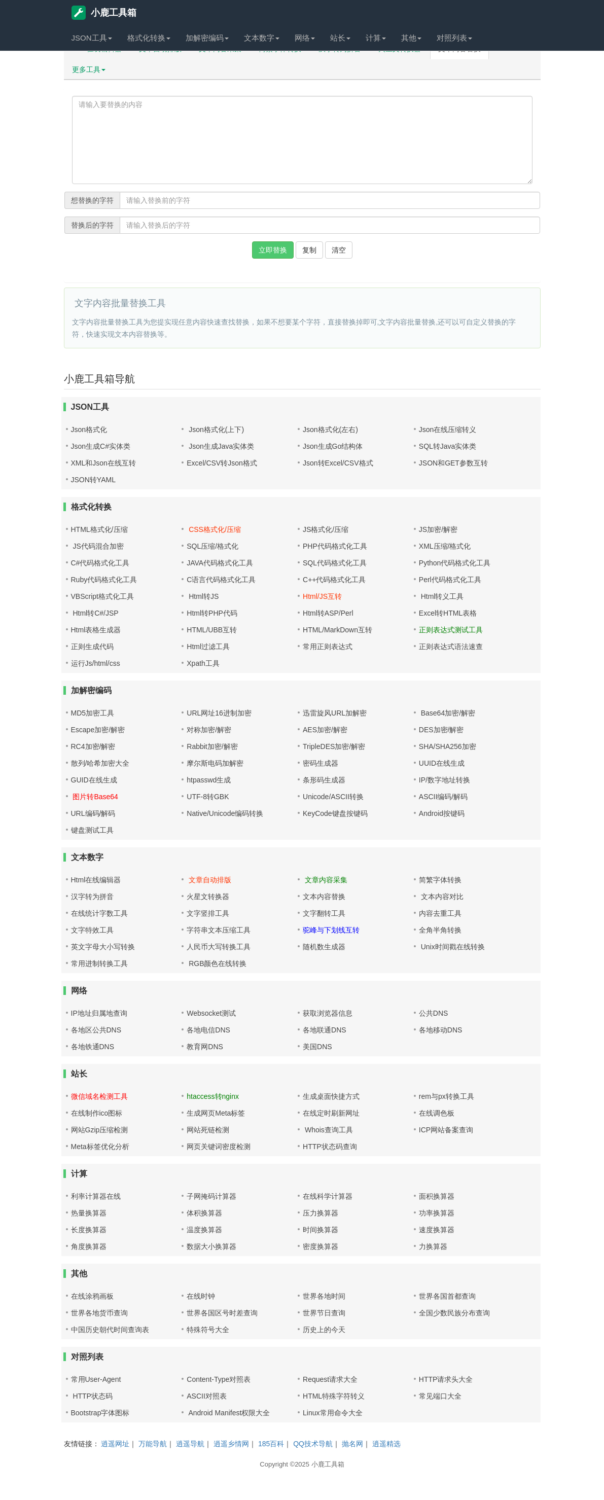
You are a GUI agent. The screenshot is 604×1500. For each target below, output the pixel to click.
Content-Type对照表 (219, 1379)
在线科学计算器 (327, 1196)
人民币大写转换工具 (219, 947)
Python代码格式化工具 (455, 563)
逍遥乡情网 (231, 1444)
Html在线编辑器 (96, 880)
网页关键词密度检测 (219, 1146)
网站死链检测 (208, 1130)
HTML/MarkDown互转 (337, 630)
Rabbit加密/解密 (212, 746)
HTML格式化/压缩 (99, 529)
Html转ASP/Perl (328, 613)
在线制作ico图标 (97, 1113)
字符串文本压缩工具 (219, 930)
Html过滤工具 (208, 646)
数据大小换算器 (211, 1246)
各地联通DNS (324, 1030)
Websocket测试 (211, 1013)
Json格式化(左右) (330, 429)
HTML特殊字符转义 (334, 1396)
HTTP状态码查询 (330, 1146)
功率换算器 (436, 1213)
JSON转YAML (93, 480)
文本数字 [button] (261, 37)
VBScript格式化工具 (102, 596)
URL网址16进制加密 (219, 713)
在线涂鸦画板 (92, 1296)
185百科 (271, 1444)
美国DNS (317, 1047)
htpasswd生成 (209, 780)
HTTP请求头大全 (446, 1379)
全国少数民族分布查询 (454, 1313)
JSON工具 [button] (92, 37)
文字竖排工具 (208, 913)
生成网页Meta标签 (216, 1113)
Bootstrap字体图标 (100, 1413)
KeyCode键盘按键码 (335, 813)
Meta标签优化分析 (100, 1146)
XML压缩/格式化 (445, 546)
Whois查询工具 (328, 1130)
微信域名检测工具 (99, 1096)
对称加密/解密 (209, 730)
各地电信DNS (208, 1030)
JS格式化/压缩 (325, 529)
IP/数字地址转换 (444, 780)
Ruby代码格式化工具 (104, 580)
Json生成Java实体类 (220, 446)
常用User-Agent (96, 1379)
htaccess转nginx (213, 1096)
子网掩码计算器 (211, 1196)
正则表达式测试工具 (451, 630)
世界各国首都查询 (447, 1296)
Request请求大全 (330, 1379)
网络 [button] (305, 37)
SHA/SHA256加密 (447, 746)
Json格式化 (89, 429)
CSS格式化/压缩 (214, 529)
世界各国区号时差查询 (222, 1313)
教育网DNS (205, 1047)
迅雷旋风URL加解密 (335, 713)
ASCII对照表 (207, 1396)
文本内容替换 (324, 896)
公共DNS (433, 1013)
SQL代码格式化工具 (335, 563)
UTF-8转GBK (208, 797)
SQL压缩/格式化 (212, 546)
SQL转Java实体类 (448, 446)
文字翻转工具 (324, 913)
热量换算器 (88, 1213)
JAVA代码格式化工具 (220, 563)
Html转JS (203, 596)
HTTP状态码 (92, 1396)
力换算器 (433, 1246)
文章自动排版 (209, 880)
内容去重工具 (440, 913)
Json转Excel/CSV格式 (338, 463)
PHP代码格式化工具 (335, 546)
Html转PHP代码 (212, 613)
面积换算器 (436, 1196)
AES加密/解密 (325, 730)
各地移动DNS (441, 1030)
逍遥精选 (386, 1444)
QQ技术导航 (313, 1444)
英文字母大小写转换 (103, 947)
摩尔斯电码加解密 (215, 763)
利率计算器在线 (96, 1196)
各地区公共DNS (96, 1030)
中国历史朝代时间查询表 (110, 1330)
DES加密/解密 (441, 730)
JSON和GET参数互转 (453, 463)
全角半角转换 (440, 930)
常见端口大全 (440, 1396)
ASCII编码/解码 (443, 797)
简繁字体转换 (440, 880)
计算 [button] (376, 37)
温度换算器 (204, 1230)
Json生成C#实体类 (100, 446)
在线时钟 (201, 1296)
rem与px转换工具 (446, 1096)
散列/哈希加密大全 (100, 763)
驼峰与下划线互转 (331, 930)
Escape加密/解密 (98, 730)
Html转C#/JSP (95, 613)
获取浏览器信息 (327, 1013)
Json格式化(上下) (215, 429)
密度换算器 (320, 1246)
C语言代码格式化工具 (221, 580)
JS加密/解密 (438, 529)
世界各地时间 (324, 1296)
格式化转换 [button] (148, 37)
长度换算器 (88, 1230)
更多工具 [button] (88, 69)
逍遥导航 (190, 1444)
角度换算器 (88, 1246)
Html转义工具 (441, 596)
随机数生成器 (324, 947)
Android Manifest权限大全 (228, 1413)
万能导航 (152, 1444)
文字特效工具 (92, 930)
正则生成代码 (92, 646)
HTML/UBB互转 (212, 630)
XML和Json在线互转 (103, 463)
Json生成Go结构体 (333, 446)
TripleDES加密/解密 (334, 746)
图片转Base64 (94, 797)
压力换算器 (320, 1213)
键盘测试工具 (92, 830)
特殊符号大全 (208, 1330)
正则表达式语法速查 (451, 646)
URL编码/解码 (93, 813)
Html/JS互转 (322, 596)
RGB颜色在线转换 (216, 963)
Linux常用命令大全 (332, 1413)
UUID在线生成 (442, 763)
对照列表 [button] (454, 37)
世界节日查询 (324, 1313)
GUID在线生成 (94, 780)
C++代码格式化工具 (334, 580)
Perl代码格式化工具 (450, 580)
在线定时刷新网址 (331, 1113)
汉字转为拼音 (92, 896)
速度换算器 (436, 1230)
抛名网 (352, 1444)
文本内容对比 (441, 896)
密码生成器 (320, 763)
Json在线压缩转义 (448, 429)
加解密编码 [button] (207, 37)
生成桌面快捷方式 (331, 1096)
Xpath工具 (203, 663)
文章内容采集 (325, 880)
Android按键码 (442, 813)
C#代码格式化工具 (100, 563)
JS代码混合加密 (97, 546)
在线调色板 (436, 1113)
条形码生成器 (324, 780)
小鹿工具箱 (104, 13)
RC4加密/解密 (93, 746)
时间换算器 (320, 1230)
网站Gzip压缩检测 (99, 1130)
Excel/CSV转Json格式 (222, 463)
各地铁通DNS (93, 1047)
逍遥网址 (115, 1444)
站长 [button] (340, 37)
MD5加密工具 (93, 713)
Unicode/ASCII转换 (333, 797)
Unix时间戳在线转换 (452, 947)
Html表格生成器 (96, 630)
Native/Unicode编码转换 (225, 813)
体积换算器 (204, 1213)
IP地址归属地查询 (99, 1013)
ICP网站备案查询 (446, 1130)
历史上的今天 (324, 1330)
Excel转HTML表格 (448, 613)
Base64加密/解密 (447, 713)
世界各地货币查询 (99, 1313)
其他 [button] (411, 37)
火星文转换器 (208, 896)
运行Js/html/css (95, 663)
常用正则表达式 (327, 646)
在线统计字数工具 (99, 913)
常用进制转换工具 (99, 963)
